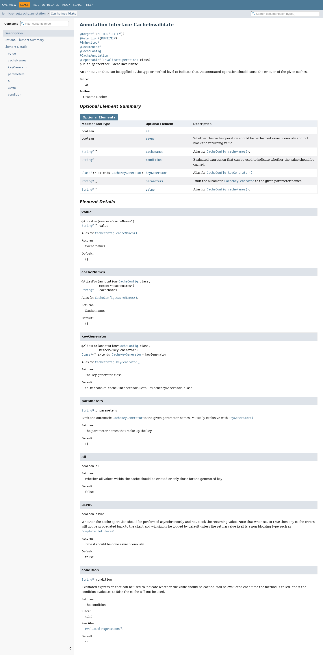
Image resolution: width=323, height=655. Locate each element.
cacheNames (17, 60)
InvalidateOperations (120, 60)
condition (14, 94)
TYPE (115, 34)
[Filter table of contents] (44, 23)
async (12, 87)
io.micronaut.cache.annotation (24, 13)
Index (66, 4)
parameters (16, 74)
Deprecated (50, 4)
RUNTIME (107, 38)
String (87, 151)
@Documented (89, 47)
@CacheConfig (90, 51)
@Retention (88, 38)
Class (86, 173)
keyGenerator (18, 67)
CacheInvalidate (63, 13)
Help (89, 4)
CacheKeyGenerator (127, 173)
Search (78, 4)
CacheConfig (128, 281)
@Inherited (88, 42)
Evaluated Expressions (102, 629)
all (9, 81)
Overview (9, 4)
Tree (35, 4)
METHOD (103, 34)
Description (13, 33)
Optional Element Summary (24, 40)
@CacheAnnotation (94, 55)
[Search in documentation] (285, 14)
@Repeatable (89, 60)
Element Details (15, 46)
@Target (86, 34)
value (12, 53)
